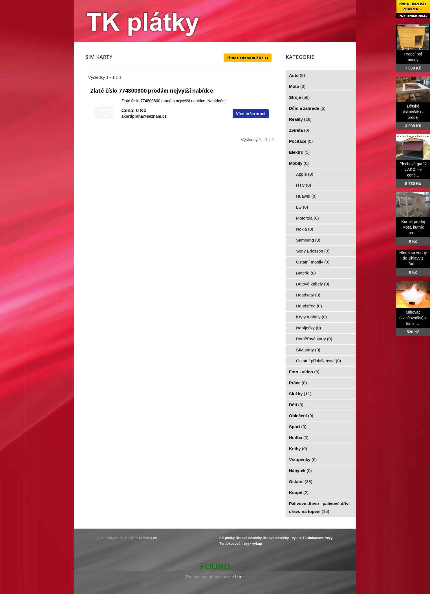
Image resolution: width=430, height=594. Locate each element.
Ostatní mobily (312, 262)
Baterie (306, 273)
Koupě (298, 492)
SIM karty (308, 349)
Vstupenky (303, 459)
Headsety (308, 294)
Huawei (306, 196)
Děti (296, 404)
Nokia (304, 229)
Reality (300, 119)
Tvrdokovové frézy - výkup (240, 544)
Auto (297, 75)
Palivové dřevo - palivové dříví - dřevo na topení (320, 507)
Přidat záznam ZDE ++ (247, 57)
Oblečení (301, 415)
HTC (303, 185)
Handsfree (309, 305)
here (239, 576)
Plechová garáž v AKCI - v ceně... (413, 169)
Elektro (299, 152)
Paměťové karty (314, 338)
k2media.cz (148, 538)
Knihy (298, 448)
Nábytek (300, 470)
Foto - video (304, 371)
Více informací (250, 113)
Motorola (307, 218)
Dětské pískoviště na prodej (413, 112)
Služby (300, 393)
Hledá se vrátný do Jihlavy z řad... (413, 258)
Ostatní (300, 481)
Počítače (301, 141)
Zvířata (299, 130)
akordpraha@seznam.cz (144, 116)
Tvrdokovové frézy (317, 538)
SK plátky (227, 538)
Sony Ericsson (312, 251)
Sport (297, 426)
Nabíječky (308, 327)
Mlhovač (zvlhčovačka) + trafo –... (413, 318)
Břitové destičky (249, 538)
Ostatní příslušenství (318, 360)
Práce (298, 382)
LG (302, 207)
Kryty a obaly (311, 316)
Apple (304, 174)
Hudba (298, 437)
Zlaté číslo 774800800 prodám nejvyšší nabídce (151, 90)
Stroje (299, 97)
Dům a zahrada (307, 108)
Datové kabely (312, 284)
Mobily (299, 163)
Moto (297, 86)
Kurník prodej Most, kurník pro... (413, 227)
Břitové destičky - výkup (282, 538)
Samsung (308, 240)
